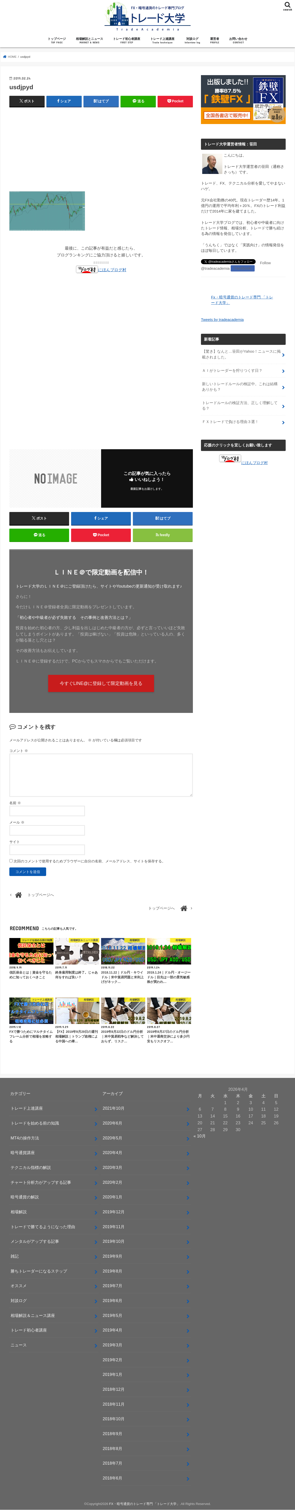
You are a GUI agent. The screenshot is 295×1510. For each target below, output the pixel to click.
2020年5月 (112, 1138)
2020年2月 (112, 1182)
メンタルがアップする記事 (35, 1242)
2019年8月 (112, 1271)
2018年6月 (112, 1478)
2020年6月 (112, 1123)
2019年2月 (112, 1360)
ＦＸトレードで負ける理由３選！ (230, 421)
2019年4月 (112, 1330)
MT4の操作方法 (25, 1138)
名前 (15, 803)
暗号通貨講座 (23, 1153)
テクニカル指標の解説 (31, 1167)
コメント (18, 751)
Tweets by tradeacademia (222, 319)
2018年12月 (114, 1389)
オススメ (19, 1286)
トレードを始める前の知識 (35, 1123)
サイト (14, 842)
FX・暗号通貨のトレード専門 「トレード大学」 (144, 1504)
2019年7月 (112, 1286)
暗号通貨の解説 (25, 1197)
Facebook (242, 268)
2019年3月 (112, 1345)
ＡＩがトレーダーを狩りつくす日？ (232, 370)
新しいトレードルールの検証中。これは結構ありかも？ (240, 386)
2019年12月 (114, 1212)
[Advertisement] (101, 148)
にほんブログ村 (101, 270)
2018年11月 (114, 1404)
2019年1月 (112, 1375)
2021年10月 (114, 1108)
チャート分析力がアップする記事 (41, 1182)
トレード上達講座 (162, 40)
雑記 (15, 1256)
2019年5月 (112, 1315)
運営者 (214, 40)
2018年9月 (112, 1434)
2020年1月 (112, 1197)
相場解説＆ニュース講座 (33, 1315)
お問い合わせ (238, 40)
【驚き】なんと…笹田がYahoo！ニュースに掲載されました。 (241, 354)
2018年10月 (114, 1419)
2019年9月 (112, 1256)
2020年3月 (112, 1167)
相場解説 (19, 1212)
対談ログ (192, 40)
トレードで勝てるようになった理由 (43, 1227)
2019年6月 (112, 1300)
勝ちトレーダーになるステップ (39, 1271)
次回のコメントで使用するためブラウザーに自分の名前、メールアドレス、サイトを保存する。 (89, 861)
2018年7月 (112, 1463)
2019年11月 (114, 1227)
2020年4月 (112, 1153)
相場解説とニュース (89, 40)
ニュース (19, 1345)
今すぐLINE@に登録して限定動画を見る (101, 683)
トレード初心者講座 (126, 40)
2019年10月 (114, 1242)
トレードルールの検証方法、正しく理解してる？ (240, 405)
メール (16, 823)
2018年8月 (112, 1448)
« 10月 (200, 1136)
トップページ (57, 40)
